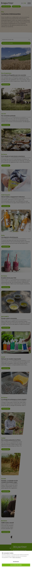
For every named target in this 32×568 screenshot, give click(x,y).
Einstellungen (16, 561)
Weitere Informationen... (16, 557)
